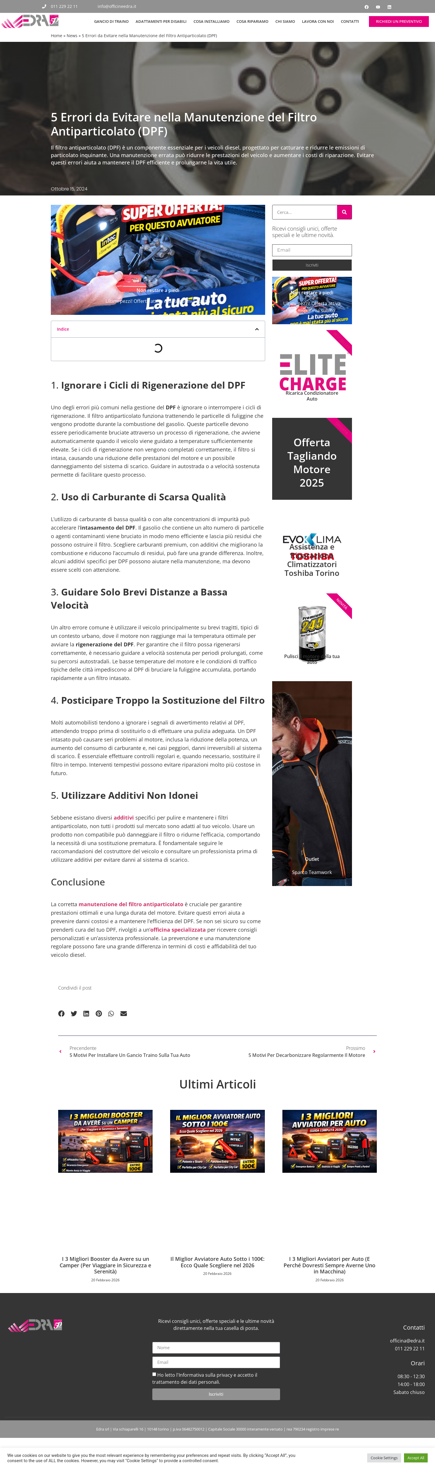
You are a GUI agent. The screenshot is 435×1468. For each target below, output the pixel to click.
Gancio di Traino (111, 21)
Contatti (350, 21)
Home (56, 35)
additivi (124, 836)
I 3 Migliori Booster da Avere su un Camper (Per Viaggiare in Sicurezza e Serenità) (105, 1284)
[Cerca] (344, 212)
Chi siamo (285, 21)
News (72, 35)
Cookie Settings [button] (384, 1457)
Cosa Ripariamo (252, 21)
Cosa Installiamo (211, 21)
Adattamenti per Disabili (161, 21)
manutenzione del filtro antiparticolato (131, 922)
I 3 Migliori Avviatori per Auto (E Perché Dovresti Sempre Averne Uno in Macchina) (329, 1284)
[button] (257, 348)
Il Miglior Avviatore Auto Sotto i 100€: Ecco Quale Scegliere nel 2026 (217, 1280)
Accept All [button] (416, 1457)
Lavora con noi (318, 21)
